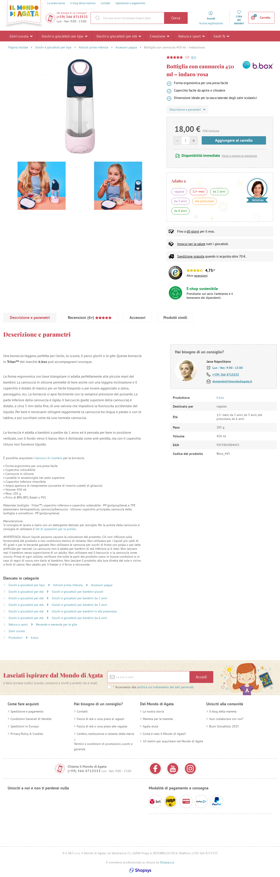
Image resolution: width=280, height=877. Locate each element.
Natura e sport (191, 36)
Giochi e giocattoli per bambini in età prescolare (84, 611)
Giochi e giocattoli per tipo (65, 36)
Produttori (16, 638)
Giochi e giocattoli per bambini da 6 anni (79, 618)
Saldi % (221, 36)
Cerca (175, 17)
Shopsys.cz (167, 862)
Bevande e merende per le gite (56, 624)
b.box (34, 638)
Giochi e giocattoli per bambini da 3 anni (79, 605)
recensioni (201, 276)
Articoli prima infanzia (93, 47)
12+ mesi (198, 191)
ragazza (179, 191)
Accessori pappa (126, 47)
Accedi (201, 676)
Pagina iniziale (18, 47)
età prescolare (204, 201)
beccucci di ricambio (48, 458)
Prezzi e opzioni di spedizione (239, 156)
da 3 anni (180, 201)
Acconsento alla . (153, 687)
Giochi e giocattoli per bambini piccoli (77, 592)
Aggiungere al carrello (234, 140)
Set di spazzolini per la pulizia (55, 529)
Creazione (159, 36)
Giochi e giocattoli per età (118, 36)
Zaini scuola (21, 36)
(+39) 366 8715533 (72, 17)
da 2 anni (219, 191)
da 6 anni (180, 211)
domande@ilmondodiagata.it (232, 381)
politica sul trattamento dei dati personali (165, 687)
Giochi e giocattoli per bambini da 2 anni (79, 598)
